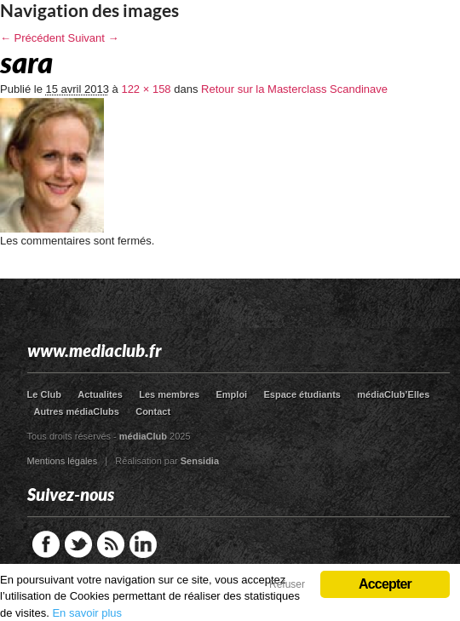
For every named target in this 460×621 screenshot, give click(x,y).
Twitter (78, 544)
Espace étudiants (302, 394)
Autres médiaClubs (76, 411)
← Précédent (32, 38)
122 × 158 (145, 89)
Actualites (100, 394)
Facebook (46, 544)
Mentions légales (62, 461)
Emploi (231, 394)
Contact (152, 411)
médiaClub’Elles (393, 394)
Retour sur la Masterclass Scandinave (294, 89)
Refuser (287, 584)
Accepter (385, 584)
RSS (110, 544)
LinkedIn (143, 544)
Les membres (169, 394)
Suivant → (93, 38)
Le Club (44, 394)
